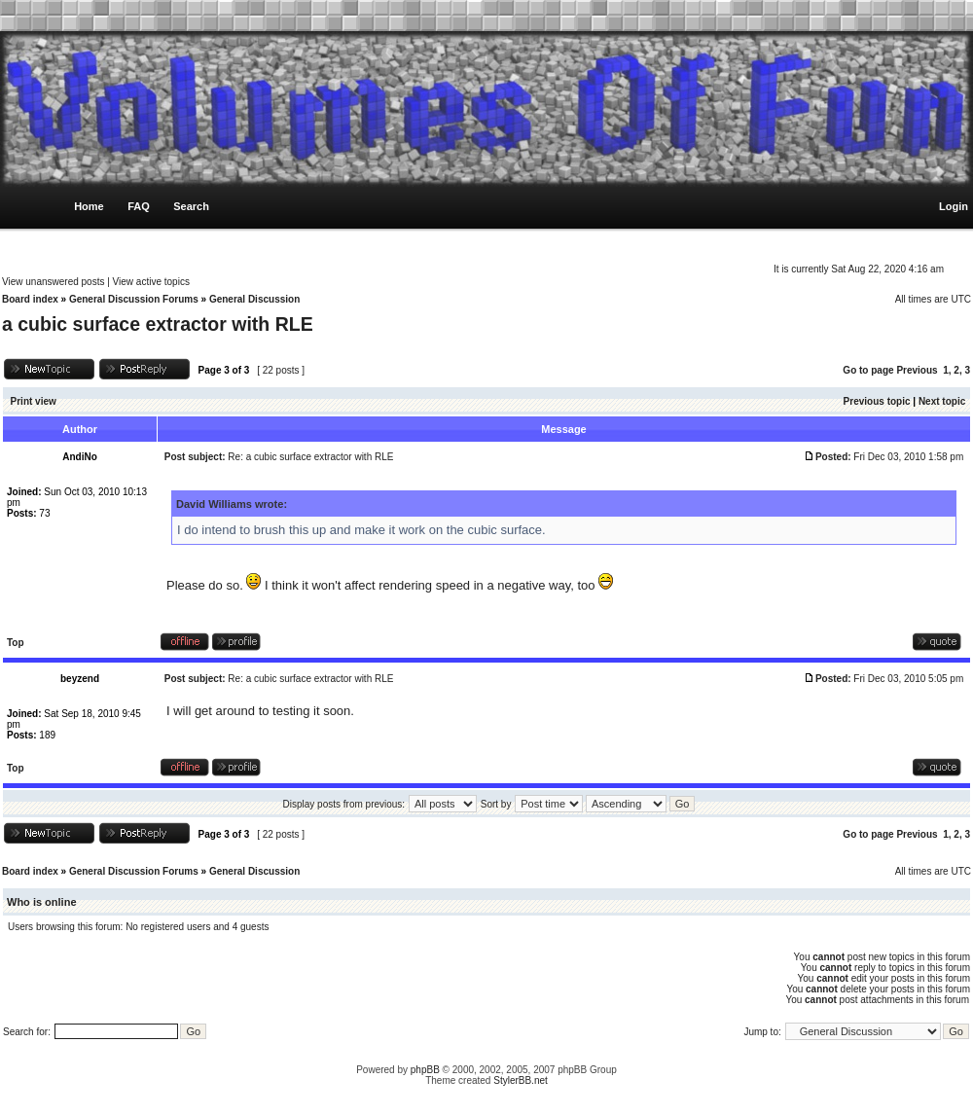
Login (953, 206)
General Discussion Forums (133, 299)
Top (15, 642)
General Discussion (254, 299)
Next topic (942, 401)
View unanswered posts (53, 281)
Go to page (868, 370)
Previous (916, 370)
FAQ (138, 206)
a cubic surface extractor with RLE (157, 324)
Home (89, 206)
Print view (33, 401)
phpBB (425, 1069)
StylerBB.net (520, 1080)
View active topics (151, 281)
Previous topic (877, 401)
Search (191, 206)
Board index (30, 299)
